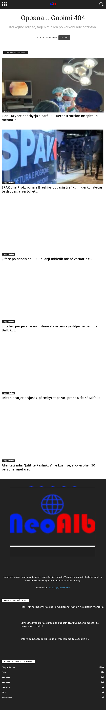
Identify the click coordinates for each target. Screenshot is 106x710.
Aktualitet (6, 677)
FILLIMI (64, 38)
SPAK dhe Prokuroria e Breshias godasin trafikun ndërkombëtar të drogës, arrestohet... (52, 189)
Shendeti (6, 111)
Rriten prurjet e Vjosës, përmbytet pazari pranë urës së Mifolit (51, 398)
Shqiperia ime (8, 183)
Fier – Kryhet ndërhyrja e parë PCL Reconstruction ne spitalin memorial (50, 118)
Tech (4, 692)
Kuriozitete (7, 697)
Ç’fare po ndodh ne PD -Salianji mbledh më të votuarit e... (47, 259)
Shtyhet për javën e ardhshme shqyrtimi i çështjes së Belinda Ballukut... (49, 328)
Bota (4, 672)
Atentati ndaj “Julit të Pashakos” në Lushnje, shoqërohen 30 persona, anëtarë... (48, 467)
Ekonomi (6, 687)
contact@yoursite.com (59, 587)
